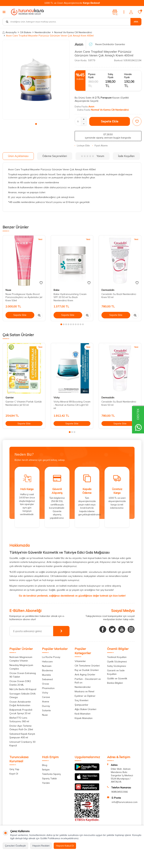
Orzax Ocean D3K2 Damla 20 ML (20, 683)
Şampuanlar (81, 704)
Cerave (46, 697)
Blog (44, 765)
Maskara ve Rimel (84, 691)
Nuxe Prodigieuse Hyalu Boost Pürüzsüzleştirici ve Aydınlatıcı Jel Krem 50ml (23, 297)
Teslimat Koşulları (116, 657)
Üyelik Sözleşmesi (117, 661)
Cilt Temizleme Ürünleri (87, 665)
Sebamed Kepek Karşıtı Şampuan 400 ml (22, 735)
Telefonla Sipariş (51, 774)
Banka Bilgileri (115, 682)
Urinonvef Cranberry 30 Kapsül (22, 743)
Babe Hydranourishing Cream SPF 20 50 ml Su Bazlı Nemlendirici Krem (70, 297)
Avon (79, 44)
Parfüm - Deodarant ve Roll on (88, 680)
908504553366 (119, 791)
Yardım (46, 782)
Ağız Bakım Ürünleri (85, 709)
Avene (45, 701)
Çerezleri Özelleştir (15, 845)
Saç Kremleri (81, 700)
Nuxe (8, 290)
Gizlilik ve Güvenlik (117, 678)
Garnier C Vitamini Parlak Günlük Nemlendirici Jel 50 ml (23, 403)
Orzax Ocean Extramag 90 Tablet (22, 675)
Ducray (46, 705)
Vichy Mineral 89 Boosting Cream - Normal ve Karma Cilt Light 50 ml (72, 405)
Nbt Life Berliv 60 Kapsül (22, 689)
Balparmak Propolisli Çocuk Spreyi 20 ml (20, 711)
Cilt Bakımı (25, 32)
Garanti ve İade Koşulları (116, 672)
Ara (136, 21)
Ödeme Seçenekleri (54, 156)
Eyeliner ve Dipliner (85, 695)
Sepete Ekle (109, 121)
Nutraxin (46, 665)
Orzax (45, 683)
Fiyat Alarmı (100, 145)
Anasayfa (9, 32)
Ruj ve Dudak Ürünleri (87, 670)
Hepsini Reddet (40, 845)
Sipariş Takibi (49, 778)
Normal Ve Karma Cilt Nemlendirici (73, 32)
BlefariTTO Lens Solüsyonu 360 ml (19, 719)
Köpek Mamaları (84, 718)
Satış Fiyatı (110, 75)
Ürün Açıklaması (18, 156)
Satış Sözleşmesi (116, 665)
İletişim (46, 769)
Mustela (46, 674)
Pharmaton (48, 688)
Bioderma (47, 670)
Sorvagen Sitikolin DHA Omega (22, 695)
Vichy (57, 397)
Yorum (92, 156)
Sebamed (47, 679)
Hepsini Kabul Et (65, 845)
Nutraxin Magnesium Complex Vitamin (20, 659)
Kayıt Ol (13, 773)
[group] (36, 80)
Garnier (9, 397)
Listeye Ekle (82, 145)
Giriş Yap (14, 769)
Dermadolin (107, 290)
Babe (56, 290)
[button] (36, 124)
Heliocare (47, 661)
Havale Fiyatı (128, 75)
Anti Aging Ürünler (85, 674)
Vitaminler (80, 661)
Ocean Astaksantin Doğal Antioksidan (20, 703)
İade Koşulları (126, 156)
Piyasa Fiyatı (91, 75)
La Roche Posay (51, 657)
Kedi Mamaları (82, 713)
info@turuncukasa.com (124, 802)
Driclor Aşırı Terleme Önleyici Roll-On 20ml (21, 727)
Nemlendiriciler (43, 32)
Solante (46, 710)
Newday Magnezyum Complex (21, 667)
